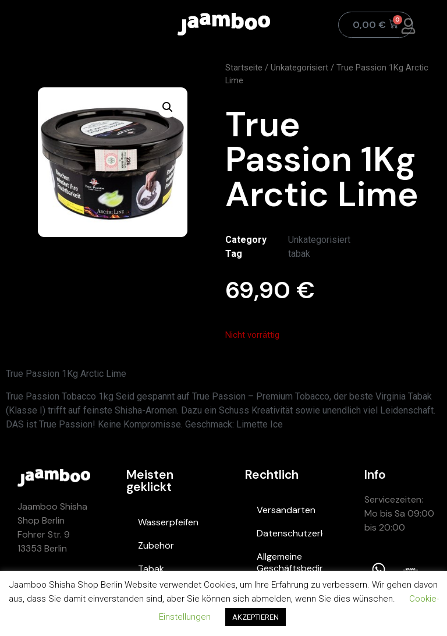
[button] (167, 107)
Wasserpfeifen (168, 522)
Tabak (151, 569)
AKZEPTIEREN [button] (255, 617)
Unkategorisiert (299, 67)
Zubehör (156, 545)
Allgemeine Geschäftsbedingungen (289, 562)
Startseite (243, 67)
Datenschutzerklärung (289, 533)
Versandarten (286, 510)
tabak (299, 253)
